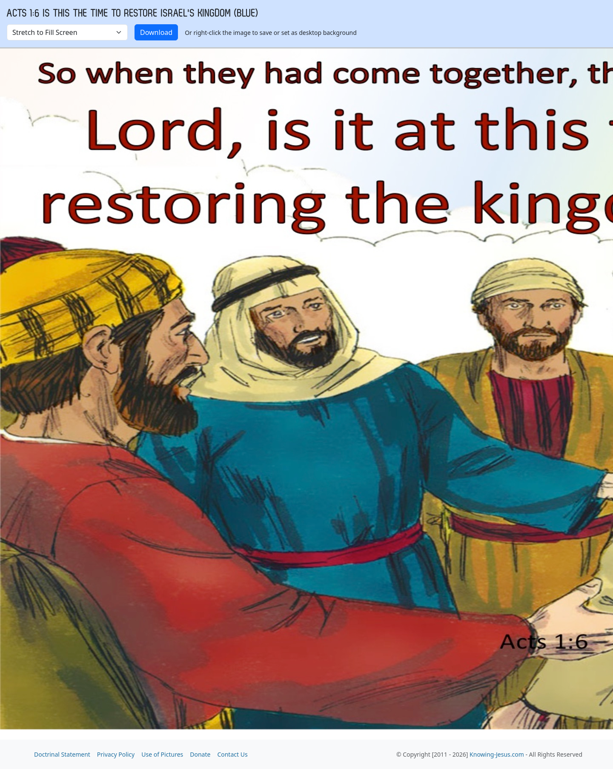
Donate (200, 754)
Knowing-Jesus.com (497, 754)
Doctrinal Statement (62, 754)
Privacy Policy (116, 754)
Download (156, 32)
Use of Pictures (162, 754)
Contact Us (232, 754)
